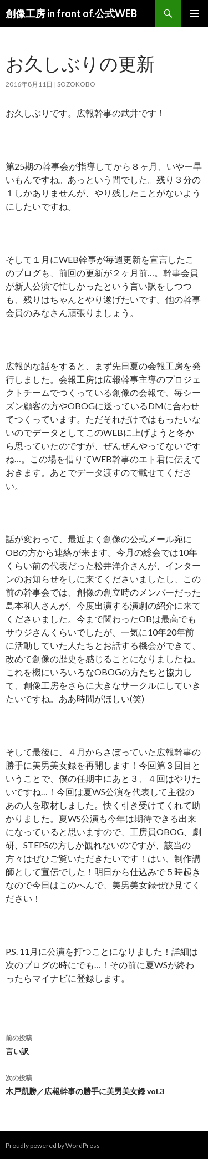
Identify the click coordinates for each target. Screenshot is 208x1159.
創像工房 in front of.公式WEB (71, 13)
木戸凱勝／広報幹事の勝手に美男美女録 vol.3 (104, 1083)
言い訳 (104, 1043)
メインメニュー (194, 13)
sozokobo (76, 84)
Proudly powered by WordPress (53, 1145)
